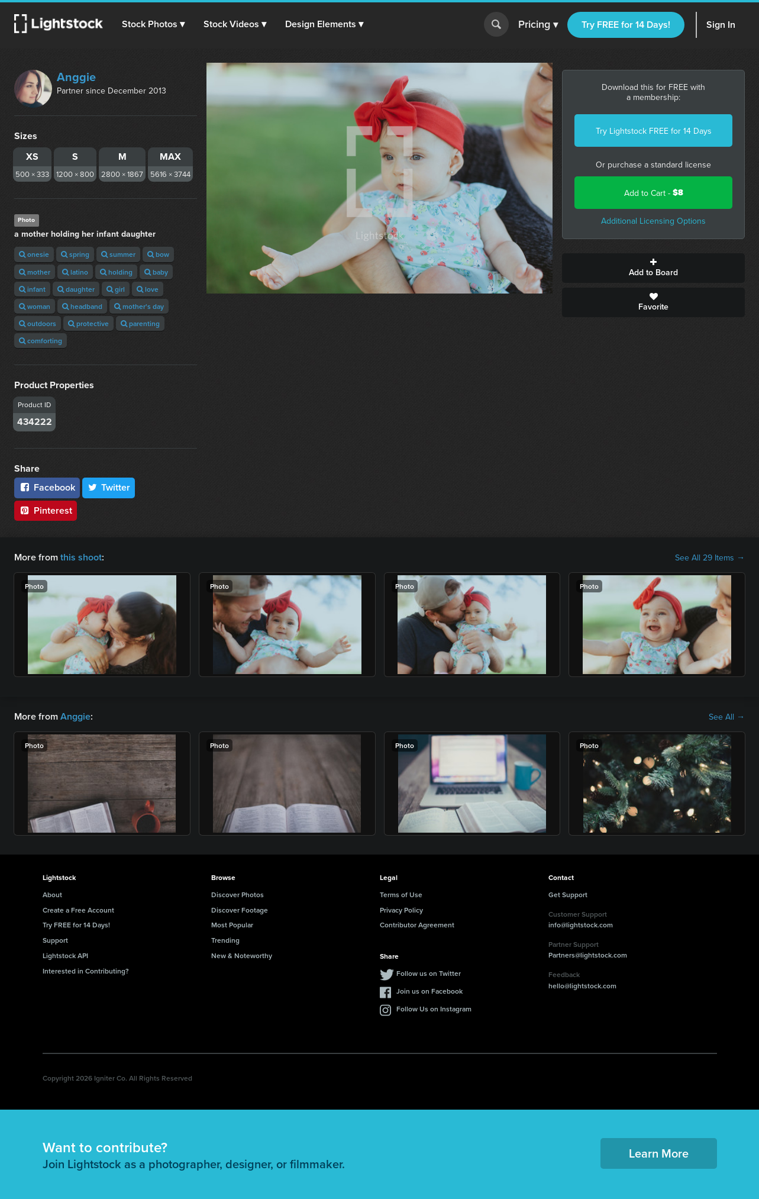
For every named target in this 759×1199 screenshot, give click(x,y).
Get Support (567, 894)
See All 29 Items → (710, 557)
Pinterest (45, 510)
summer (118, 254)
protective (88, 323)
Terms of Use (401, 894)
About (52, 894)
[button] (153, 24)
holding (116, 272)
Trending (225, 940)
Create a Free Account (78, 910)
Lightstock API (65, 955)
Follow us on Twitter (428, 973)
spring (75, 254)
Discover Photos (237, 894)
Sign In (720, 24)
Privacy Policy (401, 910)
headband (82, 306)
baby (156, 272)
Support (55, 940)
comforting (40, 341)
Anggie (76, 77)
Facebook (47, 487)
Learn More (659, 1153)
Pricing (538, 25)
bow (158, 254)
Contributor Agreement (417, 925)
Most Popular (232, 925)
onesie (34, 254)
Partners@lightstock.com (587, 955)
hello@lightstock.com (582, 986)
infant (32, 289)
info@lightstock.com (580, 925)
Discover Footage (239, 910)
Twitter (109, 487)
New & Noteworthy (241, 955)
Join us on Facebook (429, 991)
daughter (76, 289)
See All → (727, 717)
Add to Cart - (653, 192)
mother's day (139, 306)
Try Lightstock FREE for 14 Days (654, 131)
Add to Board (653, 268)
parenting (140, 323)
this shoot (81, 557)
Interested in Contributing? (86, 971)
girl (115, 289)
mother (34, 272)
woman (34, 306)
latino (75, 272)
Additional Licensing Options (653, 221)
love (148, 289)
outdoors (37, 323)
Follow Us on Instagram (433, 1009)
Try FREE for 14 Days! (626, 24)
